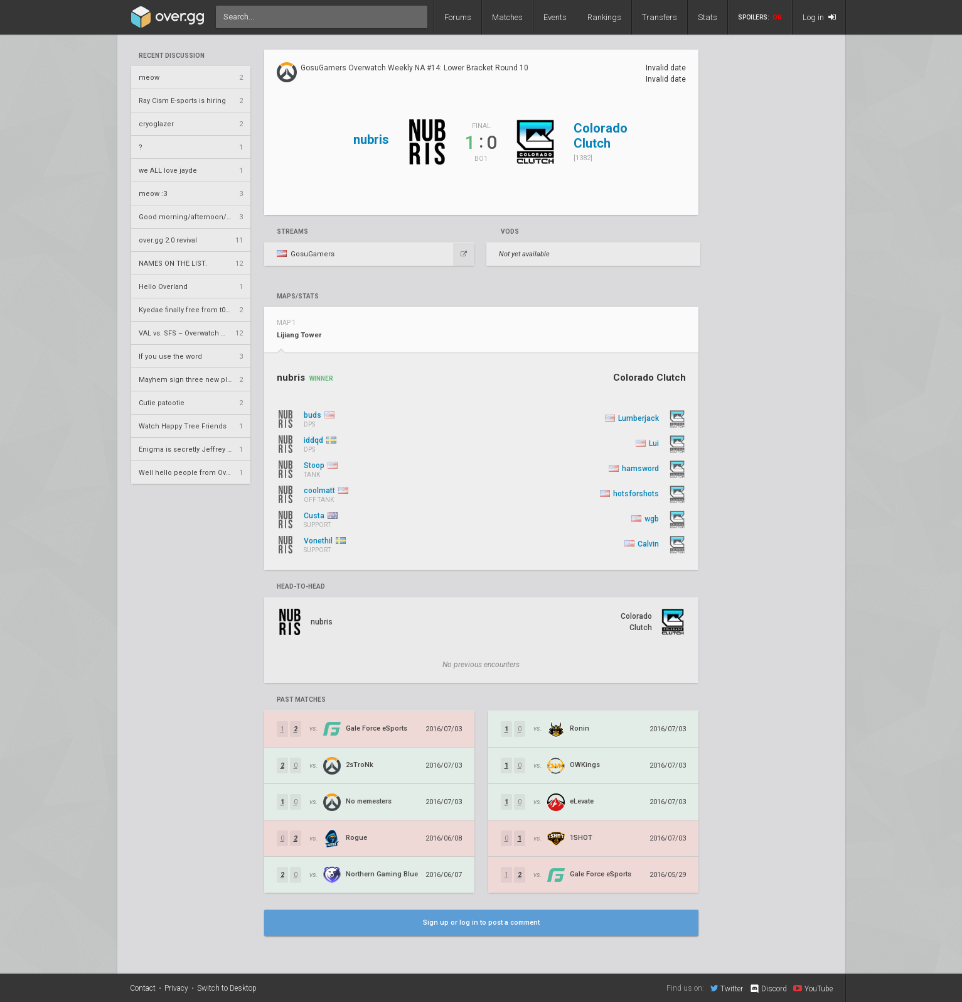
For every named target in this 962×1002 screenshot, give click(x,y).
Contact (143, 988)
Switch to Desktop (227, 988)
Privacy (176, 988)
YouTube (813, 988)
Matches (507, 17)
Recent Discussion (172, 56)
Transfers (659, 17)
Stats (707, 17)
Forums (457, 17)
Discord (767, 989)
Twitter (726, 988)
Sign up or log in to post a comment (481, 922)
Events (555, 17)
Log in (819, 17)
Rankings (604, 17)
